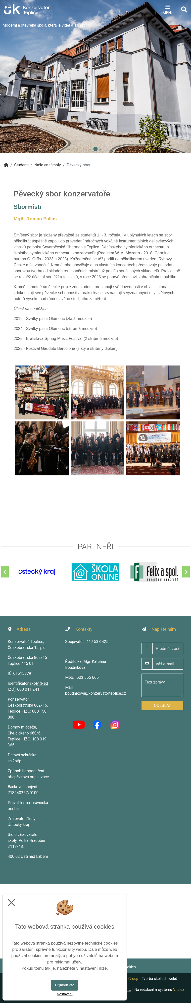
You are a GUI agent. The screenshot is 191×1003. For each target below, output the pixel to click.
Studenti (21, 165)
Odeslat (162, 705)
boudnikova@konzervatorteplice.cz (95, 693)
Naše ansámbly (47, 165)
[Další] (186, 572)
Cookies (129, 967)
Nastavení (64, 994)
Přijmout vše (64, 985)
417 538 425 (97, 641)
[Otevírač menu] (167, 9)
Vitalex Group (127, 978)
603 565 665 (88, 677)
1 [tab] (95, 149)
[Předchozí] (5, 572)
